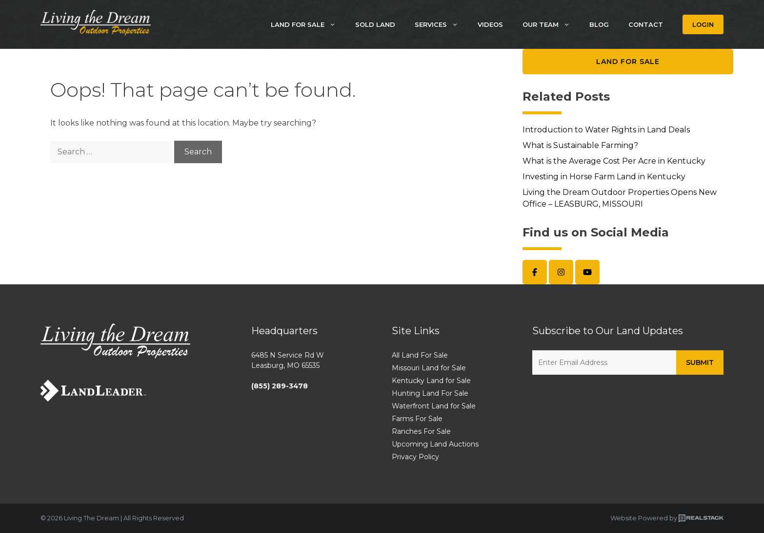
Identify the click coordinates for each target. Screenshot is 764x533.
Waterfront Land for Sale (434, 406)
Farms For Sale (417, 418)
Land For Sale (308, 24)
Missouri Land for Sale (429, 367)
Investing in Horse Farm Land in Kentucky (604, 176)
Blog (599, 24)
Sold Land (375, 24)
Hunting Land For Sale (430, 393)
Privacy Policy (415, 456)
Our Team (551, 24)
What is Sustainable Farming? (580, 145)
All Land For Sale (420, 355)
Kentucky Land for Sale (431, 380)
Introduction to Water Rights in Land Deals (606, 129)
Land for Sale (628, 61)
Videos (490, 24)
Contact (645, 24)
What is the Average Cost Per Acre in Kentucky (614, 161)
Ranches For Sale (421, 431)
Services (441, 24)
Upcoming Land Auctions (435, 444)
